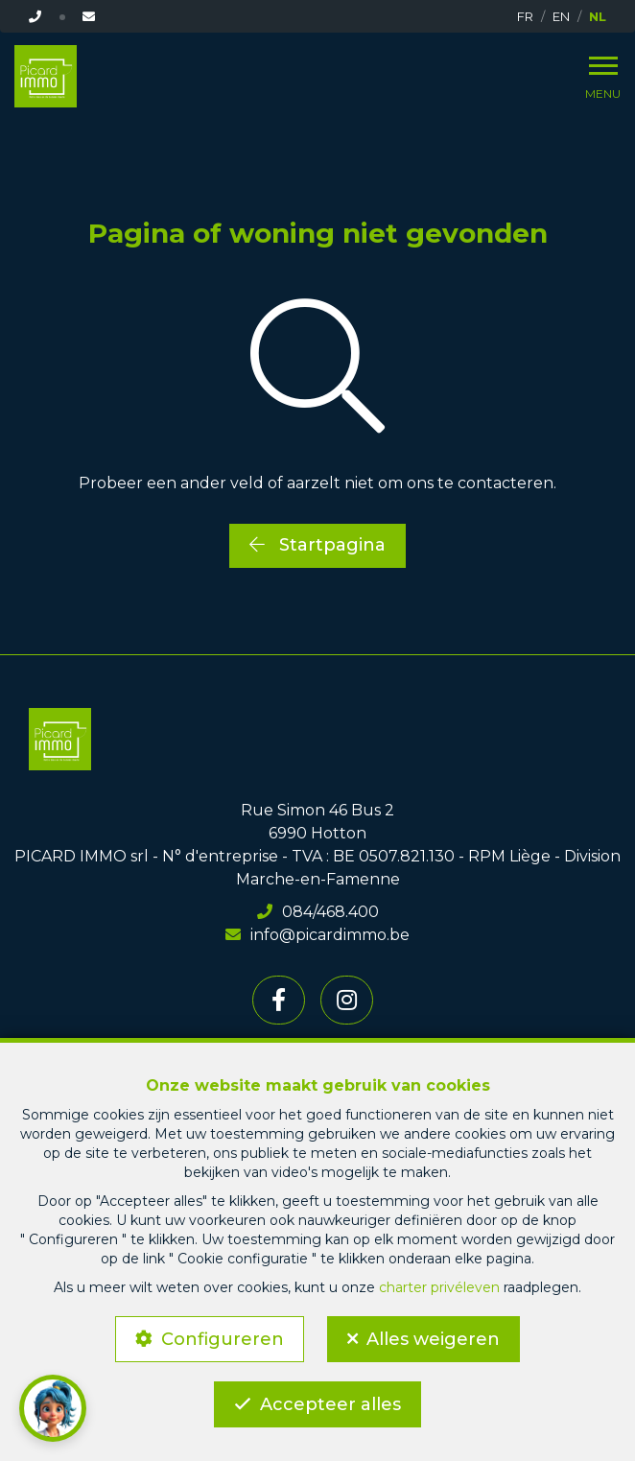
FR (525, 16)
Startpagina (317, 544)
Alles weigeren (433, 1339)
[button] (52, 1408)
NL (597, 16)
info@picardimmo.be (317, 935)
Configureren (222, 1339)
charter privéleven (439, 1287)
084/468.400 (318, 912)
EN (561, 16)
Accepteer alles (330, 1404)
